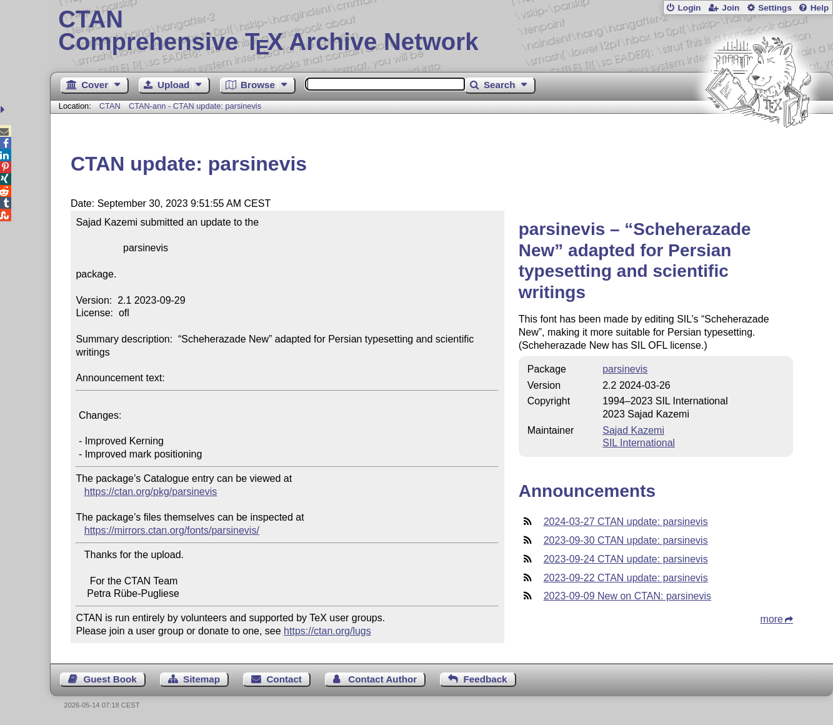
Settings (775, 7)
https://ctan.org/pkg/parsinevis (150, 491)
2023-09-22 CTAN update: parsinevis (626, 577)
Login (689, 7)
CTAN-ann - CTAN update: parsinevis (195, 106)
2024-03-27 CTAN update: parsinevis (626, 521)
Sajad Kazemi (633, 430)
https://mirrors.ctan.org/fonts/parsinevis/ (171, 530)
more (772, 619)
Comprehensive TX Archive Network (441, 31)
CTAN (110, 106)
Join (730, 7)
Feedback (485, 679)
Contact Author (382, 679)
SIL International (638, 443)
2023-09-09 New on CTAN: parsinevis (627, 596)
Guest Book (109, 679)
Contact (284, 679)
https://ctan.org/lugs (327, 631)
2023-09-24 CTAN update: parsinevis (626, 559)
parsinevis (624, 369)
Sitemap (201, 679)
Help (820, 7)
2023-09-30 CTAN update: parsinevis (626, 540)
